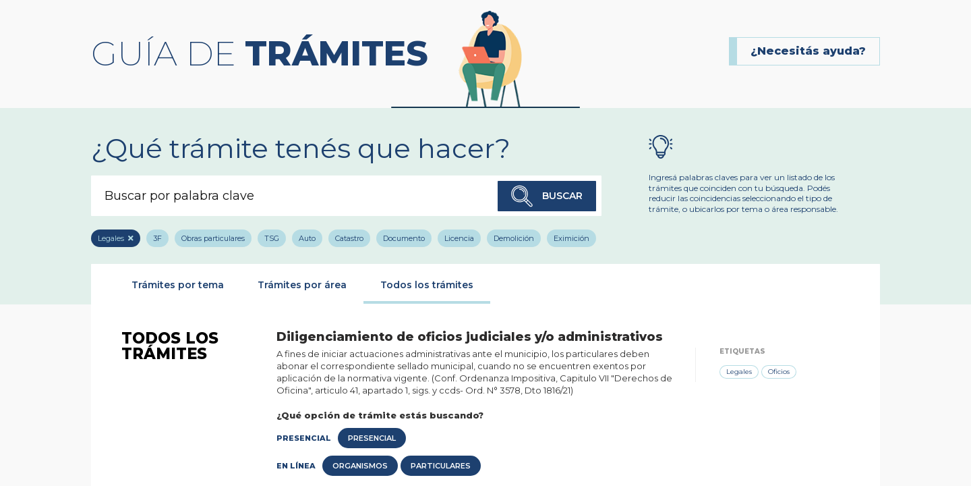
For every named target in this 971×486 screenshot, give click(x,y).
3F (157, 238)
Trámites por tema (177, 285)
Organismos (360, 465)
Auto (307, 238)
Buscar (547, 196)
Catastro (349, 238)
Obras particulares (213, 238)
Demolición (514, 238)
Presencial (372, 438)
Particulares (441, 465)
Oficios (779, 371)
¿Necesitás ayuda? (808, 51)
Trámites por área (302, 285)
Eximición (571, 238)
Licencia (459, 238)
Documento (404, 238)
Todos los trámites (426, 285)
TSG (271, 238)
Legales (111, 238)
